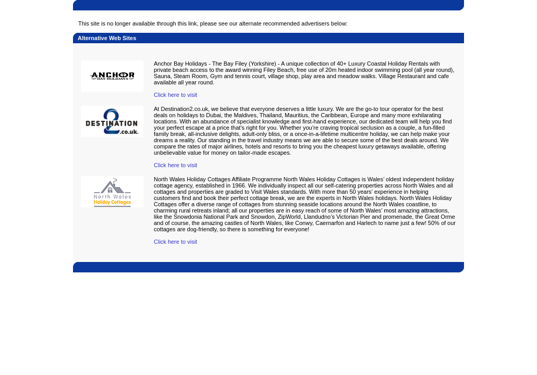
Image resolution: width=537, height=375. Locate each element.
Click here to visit (175, 95)
